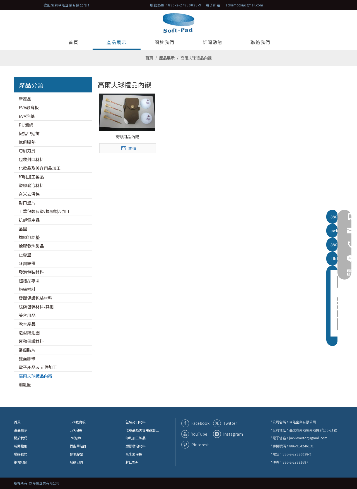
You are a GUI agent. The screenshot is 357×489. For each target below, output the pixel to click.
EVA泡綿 (27, 116)
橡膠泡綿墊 (29, 237)
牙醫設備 (27, 263)
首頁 (17, 421)
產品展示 (20, 430)
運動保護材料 (31, 341)
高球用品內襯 (127, 136)
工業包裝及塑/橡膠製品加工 (45, 211)
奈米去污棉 (29, 194)
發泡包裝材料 (31, 272)
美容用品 (27, 315)
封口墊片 (27, 203)
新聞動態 (20, 445)
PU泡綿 (26, 125)
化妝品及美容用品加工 (40, 168)
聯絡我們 (20, 454)
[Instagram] (228, 434)
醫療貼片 (27, 350)
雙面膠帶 (27, 358)
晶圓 (23, 229)
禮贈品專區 (29, 280)
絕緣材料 (27, 289)
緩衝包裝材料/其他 (36, 306)
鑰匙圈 (25, 384)
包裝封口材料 (31, 159)
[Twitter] (228, 423)
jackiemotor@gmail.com (244, 5)
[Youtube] (196, 434)
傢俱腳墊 (27, 142)
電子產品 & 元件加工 (38, 367)
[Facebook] (196, 423)
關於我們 (20, 437)
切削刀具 (27, 151)
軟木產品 (27, 324)
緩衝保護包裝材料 (35, 298)
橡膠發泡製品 (31, 246)
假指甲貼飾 (29, 133)
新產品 (25, 99)
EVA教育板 (29, 107)
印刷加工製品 (31, 177)
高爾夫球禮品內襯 (35, 376)
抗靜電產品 (29, 220)
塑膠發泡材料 (31, 185)
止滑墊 (25, 254)
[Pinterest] (196, 445)
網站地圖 (20, 462)
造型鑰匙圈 (29, 332)
